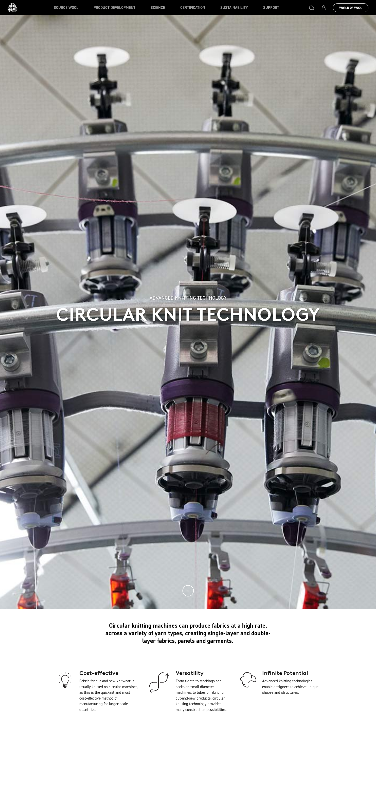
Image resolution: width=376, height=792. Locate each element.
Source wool (66, 7)
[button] (311, 7)
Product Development (114, 7)
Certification (192, 7)
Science (158, 7)
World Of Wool (350, 8)
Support (271, 7)
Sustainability (234, 7)
